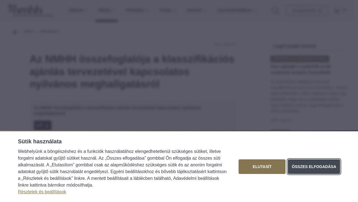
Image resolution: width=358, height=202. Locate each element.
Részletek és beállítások (42, 191)
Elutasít (262, 166)
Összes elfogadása (314, 166)
